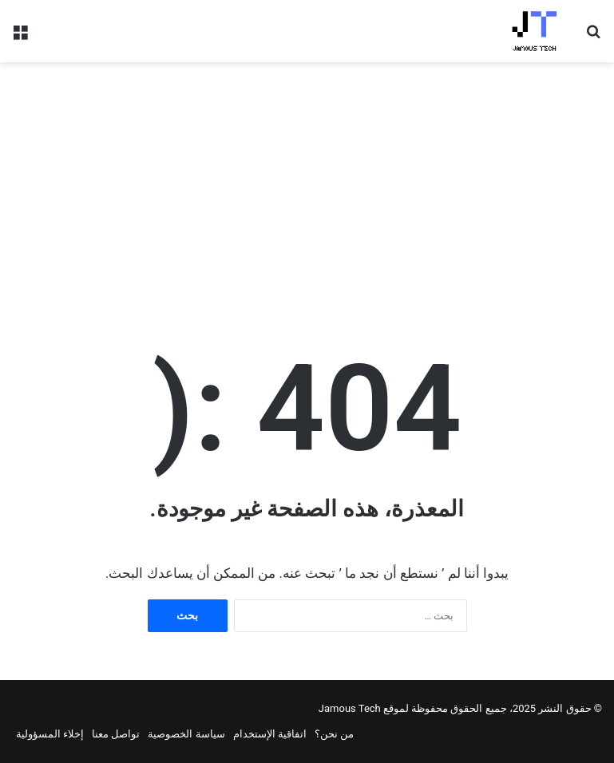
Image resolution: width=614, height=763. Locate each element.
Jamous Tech (350, 708)
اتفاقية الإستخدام (270, 734)
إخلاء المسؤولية (50, 734)
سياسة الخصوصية (186, 734)
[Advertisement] (307, 190)
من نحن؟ (334, 734)
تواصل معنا (116, 734)
